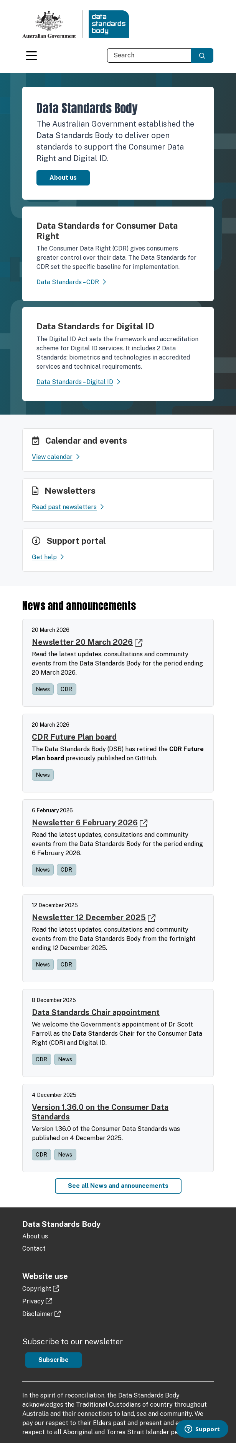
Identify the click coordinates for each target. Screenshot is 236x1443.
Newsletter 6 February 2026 (85, 822)
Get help (48, 557)
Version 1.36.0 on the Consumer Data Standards (100, 1112)
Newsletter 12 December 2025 (89, 917)
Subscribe (53, 1359)
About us (63, 177)
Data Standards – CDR (67, 282)
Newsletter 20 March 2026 (82, 642)
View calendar (55, 457)
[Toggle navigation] (31, 55)
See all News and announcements (118, 1185)
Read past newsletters (68, 507)
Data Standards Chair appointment (96, 1012)
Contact (34, 1248)
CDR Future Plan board (74, 737)
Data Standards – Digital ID (74, 382)
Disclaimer (37, 1314)
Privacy (33, 1301)
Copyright (36, 1288)
